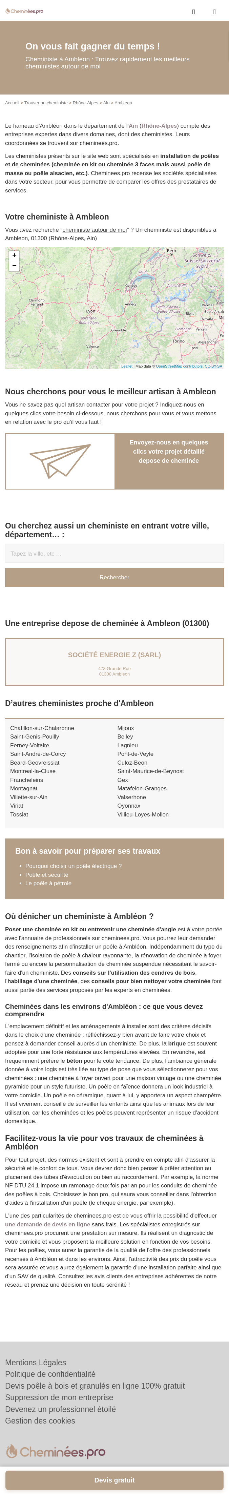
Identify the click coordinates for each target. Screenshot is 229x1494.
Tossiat (19, 814)
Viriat (16, 806)
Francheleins (26, 780)
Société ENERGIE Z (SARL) (114, 655)
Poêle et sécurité (46, 875)
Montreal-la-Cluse (33, 771)
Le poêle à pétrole (48, 883)
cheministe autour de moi (95, 230)
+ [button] (14, 256)
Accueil (12, 102)
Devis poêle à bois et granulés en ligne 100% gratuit (95, 1386)
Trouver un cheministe (46, 102)
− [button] (14, 266)
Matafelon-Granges (142, 788)
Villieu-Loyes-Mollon (143, 814)
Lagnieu (128, 745)
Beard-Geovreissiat (35, 763)
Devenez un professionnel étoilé (60, 1409)
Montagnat (23, 788)
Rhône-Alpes (85, 102)
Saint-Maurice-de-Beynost (151, 771)
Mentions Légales (35, 1362)
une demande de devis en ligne (47, 1224)
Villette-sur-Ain (28, 797)
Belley (125, 736)
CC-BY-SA (213, 366)
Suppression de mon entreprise (59, 1397)
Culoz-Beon (133, 763)
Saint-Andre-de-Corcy (38, 754)
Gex (123, 780)
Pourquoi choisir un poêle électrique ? (73, 866)
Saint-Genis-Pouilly (34, 736)
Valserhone (132, 797)
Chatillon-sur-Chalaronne (42, 728)
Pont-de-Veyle (136, 754)
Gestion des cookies (40, 1420)
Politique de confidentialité (50, 1374)
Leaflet (126, 366)
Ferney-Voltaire (29, 745)
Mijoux (126, 728)
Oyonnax (129, 806)
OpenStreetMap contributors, (180, 366)
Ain (106, 102)
